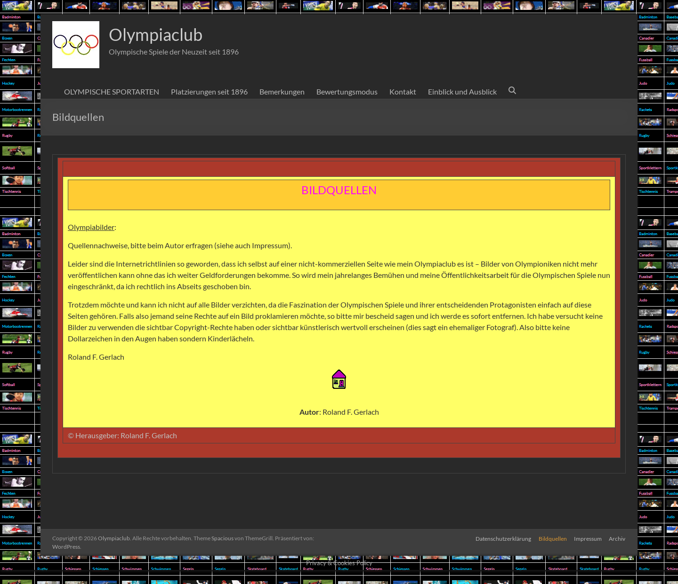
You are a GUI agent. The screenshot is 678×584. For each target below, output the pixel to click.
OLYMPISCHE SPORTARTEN (111, 91)
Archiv (617, 538)
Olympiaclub (155, 34)
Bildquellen (552, 538)
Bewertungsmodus (347, 91)
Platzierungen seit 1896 (209, 91)
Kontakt (402, 91)
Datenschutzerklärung (503, 538)
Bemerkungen (282, 91)
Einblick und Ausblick (462, 91)
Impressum (588, 538)
